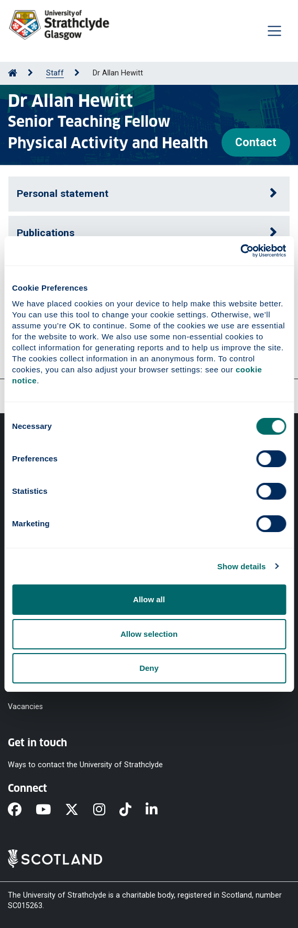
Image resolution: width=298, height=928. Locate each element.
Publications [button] (45, 233)
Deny (149, 668)
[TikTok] (132, 810)
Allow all (149, 599)
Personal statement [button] (62, 193)
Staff (55, 73)
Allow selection (149, 633)
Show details (241, 566)
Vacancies (25, 706)
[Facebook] (22, 810)
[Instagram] (106, 810)
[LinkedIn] (159, 810)
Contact (256, 142)
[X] (79, 810)
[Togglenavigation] (274, 30)
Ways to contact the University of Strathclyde (85, 764)
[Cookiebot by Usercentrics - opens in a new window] (240, 251)
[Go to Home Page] (12, 73)
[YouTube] (50, 810)
